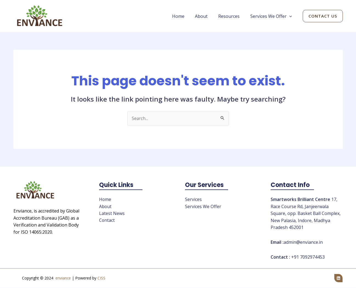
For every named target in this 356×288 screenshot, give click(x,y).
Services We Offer (272, 16)
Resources (231, 16)
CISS (101, 278)
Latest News (112, 214)
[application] (290, 16)
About (206, 16)
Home (184, 16)
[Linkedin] (338, 278)
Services (193, 200)
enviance (63, 278)
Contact (107, 220)
